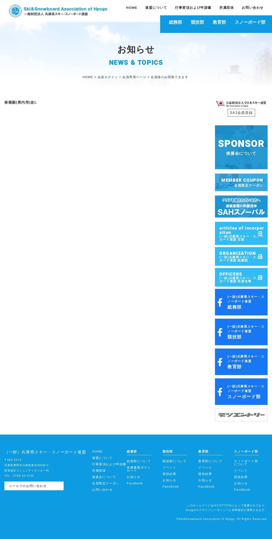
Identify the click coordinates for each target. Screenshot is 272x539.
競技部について (174, 461)
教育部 (219, 22)
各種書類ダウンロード (139, 469)
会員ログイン (108, 77)
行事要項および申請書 (193, 7)
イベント (169, 467)
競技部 (197, 22)
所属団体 (226, 7)
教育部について (210, 461)
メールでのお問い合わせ (28, 486)
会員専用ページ (134, 77)
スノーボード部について (246, 463)
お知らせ (133, 476)
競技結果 (169, 473)
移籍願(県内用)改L (20, 102)
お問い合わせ (253, 7)
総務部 (175, 22)
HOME (131, 7)
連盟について (156, 7)
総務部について (139, 461)
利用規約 (238, 510)
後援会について (104, 476)
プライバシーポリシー (214, 510)
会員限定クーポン (106, 483)
